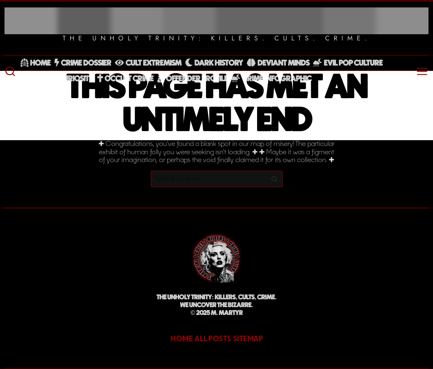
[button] (274, 179)
